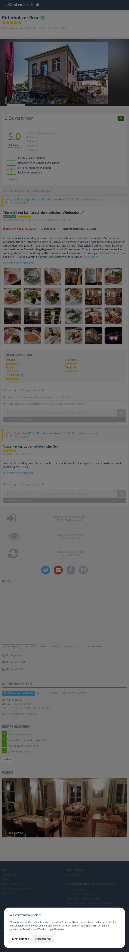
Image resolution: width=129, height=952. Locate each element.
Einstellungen (20, 938)
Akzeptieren (43, 938)
